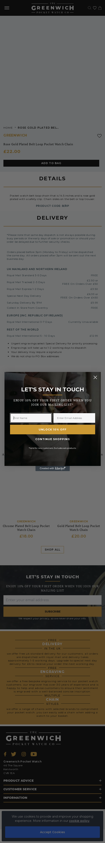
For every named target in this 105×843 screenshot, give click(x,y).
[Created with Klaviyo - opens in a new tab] (52, 468)
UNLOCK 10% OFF (53, 429)
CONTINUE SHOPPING (52, 439)
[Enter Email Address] (74, 418)
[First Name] (31, 418)
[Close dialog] (95, 377)
